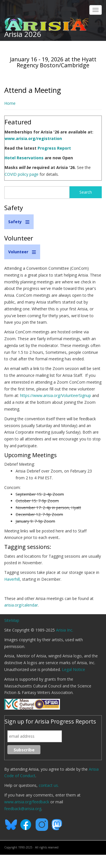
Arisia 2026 (22, 34)
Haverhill (12, 579)
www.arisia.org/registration (33, 138)
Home (10, 103)
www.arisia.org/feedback (26, 801)
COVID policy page (21, 174)
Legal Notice (73, 669)
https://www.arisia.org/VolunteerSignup (55, 395)
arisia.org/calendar (21, 605)
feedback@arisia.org (22, 808)
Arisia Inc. (64, 630)
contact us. (49, 785)
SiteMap (11, 620)
